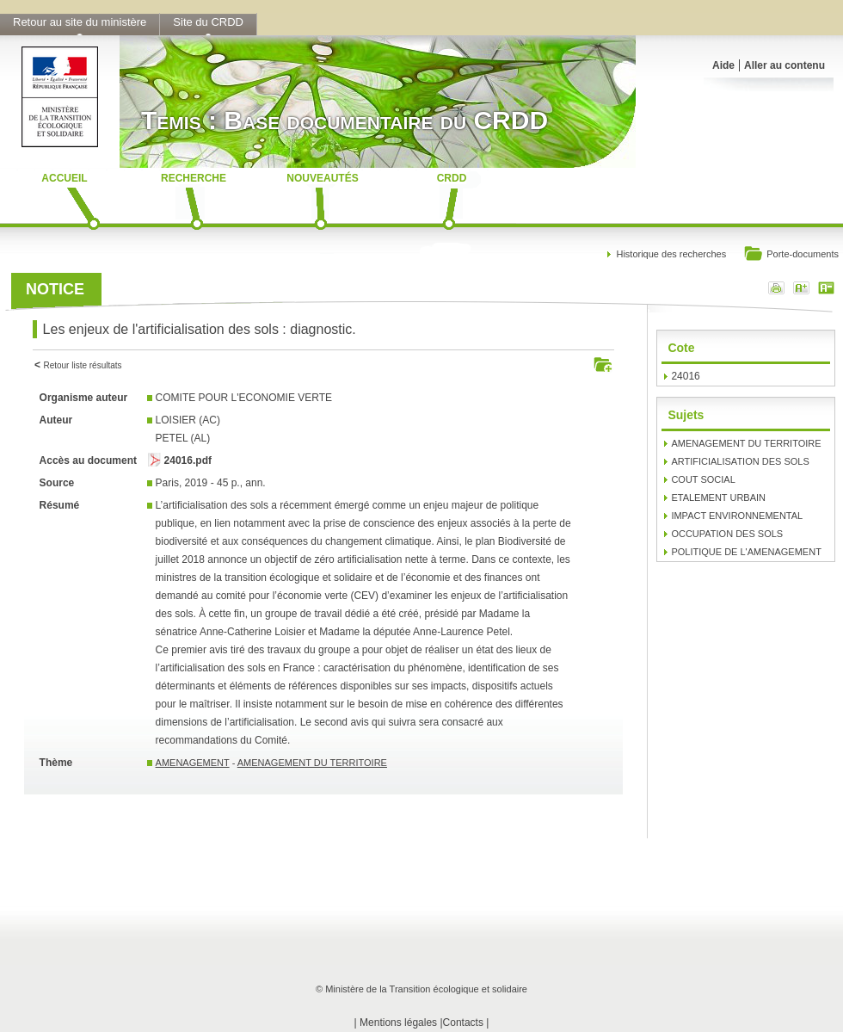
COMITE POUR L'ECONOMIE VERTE (244, 398)
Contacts (463, 1023)
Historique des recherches (671, 254)
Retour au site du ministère (79, 21)
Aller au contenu (784, 65)
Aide (723, 65)
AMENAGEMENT (193, 762)
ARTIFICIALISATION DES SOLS (740, 461)
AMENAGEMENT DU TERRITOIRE (312, 762)
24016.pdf (188, 460)
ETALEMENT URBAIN (718, 497)
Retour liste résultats (82, 365)
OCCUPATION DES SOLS (727, 533)
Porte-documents (791, 255)
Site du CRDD (208, 21)
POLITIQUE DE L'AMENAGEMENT (746, 552)
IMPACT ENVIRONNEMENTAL (737, 515)
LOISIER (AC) (188, 420)
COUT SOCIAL (703, 479)
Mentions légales (398, 1023)
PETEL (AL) (183, 438)
